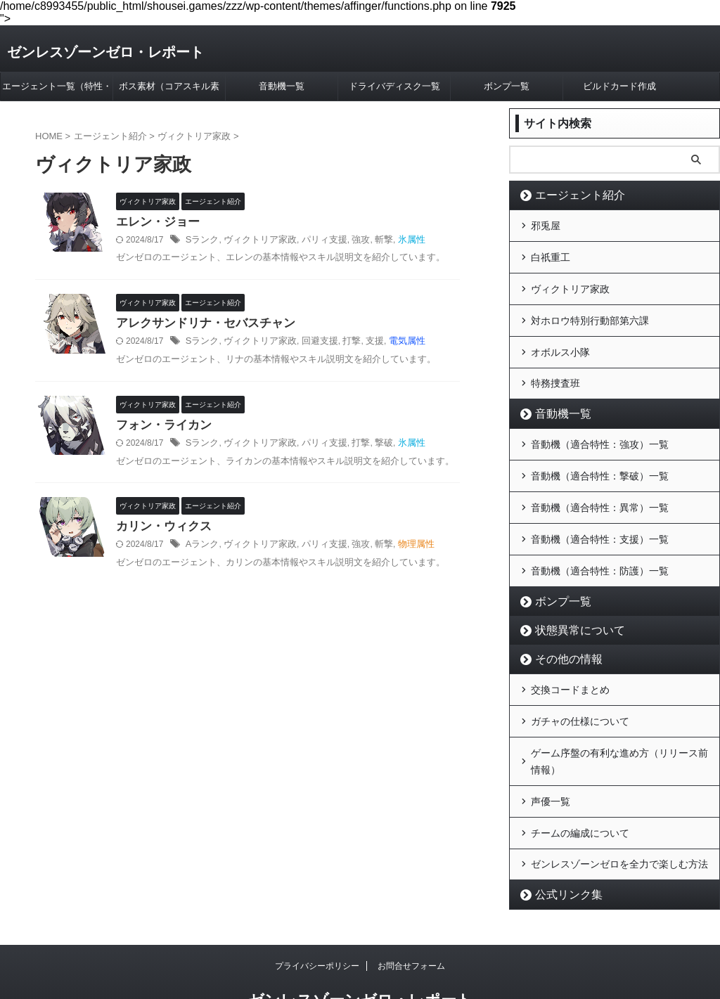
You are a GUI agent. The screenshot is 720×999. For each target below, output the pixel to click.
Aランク (201, 549)
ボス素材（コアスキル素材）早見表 (169, 91)
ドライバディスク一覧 (394, 86)
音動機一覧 (281, 86)
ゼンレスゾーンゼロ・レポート (105, 52)
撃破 (369, 446)
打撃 (340, 344)
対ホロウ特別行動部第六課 (590, 310)
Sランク (201, 241)
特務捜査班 (555, 368)
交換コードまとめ (570, 658)
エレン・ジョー (155, 222)
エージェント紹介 (569, 195)
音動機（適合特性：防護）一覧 (600, 542)
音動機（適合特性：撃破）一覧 (600, 455)
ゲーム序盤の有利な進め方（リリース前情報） (619, 724)
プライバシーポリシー (317, 919)
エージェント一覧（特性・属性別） (57, 91)
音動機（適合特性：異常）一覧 (600, 484)
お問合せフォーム (411, 919)
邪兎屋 (545, 224)
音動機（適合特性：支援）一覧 (600, 513)
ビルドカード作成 (619, 86)
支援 (361, 344)
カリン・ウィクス (161, 530)
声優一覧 (550, 761)
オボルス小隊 (560, 339)
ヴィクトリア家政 (254, 241)
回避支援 (310, 344)
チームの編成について (580, 790)
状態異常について (569, 600)
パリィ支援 (314, 241)
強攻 (348, 241)
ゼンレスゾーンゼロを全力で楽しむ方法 (619, 819)
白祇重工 (550, 253)
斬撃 (369, 241)
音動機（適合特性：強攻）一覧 (600, 426)
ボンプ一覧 (506, 86)
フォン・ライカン (161, 428)
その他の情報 (560, 629)
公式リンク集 (560, 848)
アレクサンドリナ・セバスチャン (200, 325)
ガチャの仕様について (580, 686)
